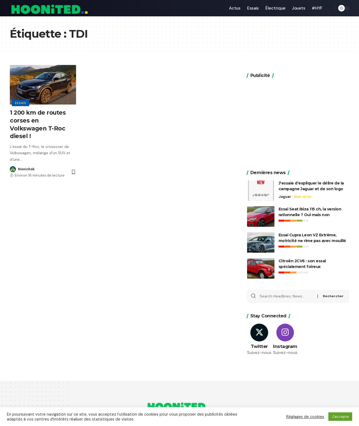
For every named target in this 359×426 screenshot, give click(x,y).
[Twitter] (259, 331)
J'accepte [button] (340, 416)
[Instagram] (285, 331)
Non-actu (302, 188)
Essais (20, 103)
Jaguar (285, 188)
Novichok (26, 169)
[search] (329, 8)
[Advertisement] (298, 113)
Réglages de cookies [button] (305, 416)
